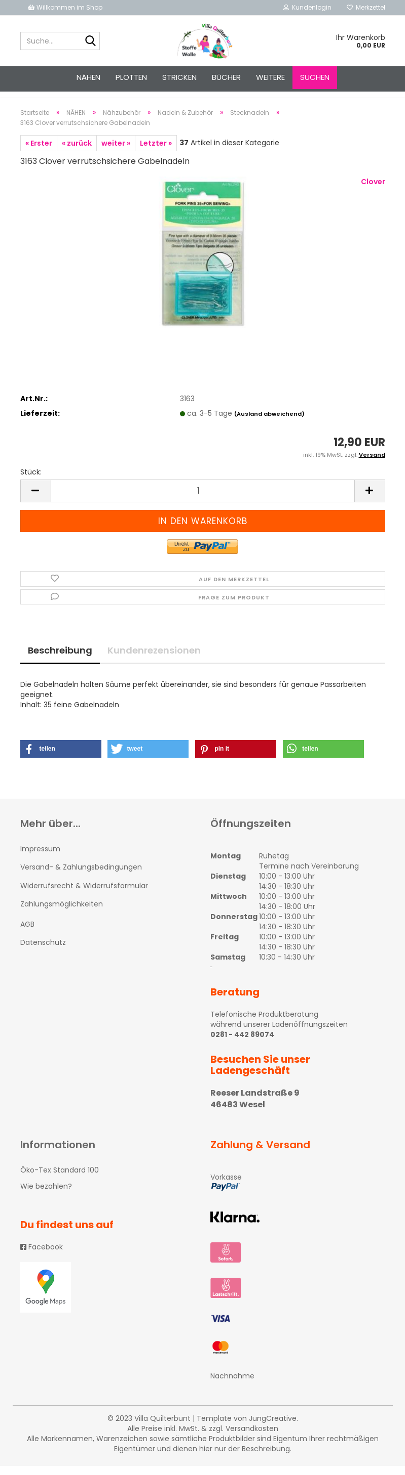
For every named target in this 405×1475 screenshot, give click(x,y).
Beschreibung (60, 659)
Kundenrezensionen (154, 659)
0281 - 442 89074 (242, 1043)
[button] (60, 758)
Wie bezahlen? (46, 1195)
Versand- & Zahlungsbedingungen (81, 876)
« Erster (38, 152)
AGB (27, 933)
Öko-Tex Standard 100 (59, 1179)
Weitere (270, 77)
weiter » (115, 152)
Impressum (40, 858)
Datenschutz (43, 951)
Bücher (226, 77)
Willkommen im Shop (65, 7)
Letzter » (156, 152)
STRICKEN (179, 77)
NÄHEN (88, 77)
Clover (373, 191)
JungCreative (273, 1427)
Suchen (314, 77)
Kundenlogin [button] (307, 7)
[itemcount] (203, 500)
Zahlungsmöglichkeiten (61, 913)
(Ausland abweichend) (269, 423)
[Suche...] (90, 41)
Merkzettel (366, 7)
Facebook (41, 1256)
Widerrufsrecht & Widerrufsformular (84, 895)
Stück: (31, 481)
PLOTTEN (131, 77)
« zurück (77, 152)
